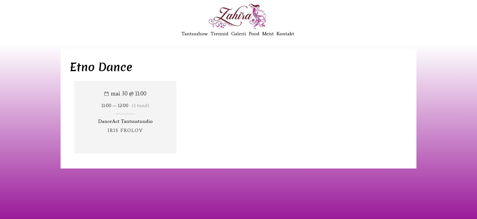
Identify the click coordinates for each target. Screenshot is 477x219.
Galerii (238, 33)
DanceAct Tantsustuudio (125, 121)
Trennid (219, 33)
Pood (254, 33)
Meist (268, 33)
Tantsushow (194, 33)
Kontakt (285, 33)
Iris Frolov (125, 130)
